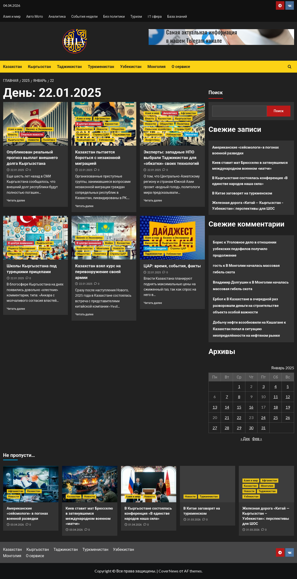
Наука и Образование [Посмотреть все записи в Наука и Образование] (21, 248)
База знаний (177, 16)
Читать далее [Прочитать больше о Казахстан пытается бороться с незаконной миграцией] (84, 206)
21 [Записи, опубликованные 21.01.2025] (227, 417)
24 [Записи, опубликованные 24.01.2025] (263, 417)
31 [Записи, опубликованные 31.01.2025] (263, 427)
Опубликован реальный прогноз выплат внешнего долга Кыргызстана (32, 158)
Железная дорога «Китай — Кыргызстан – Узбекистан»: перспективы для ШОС (247, 205)
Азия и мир (12, 16)
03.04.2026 (17, 524)
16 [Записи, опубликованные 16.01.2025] (251, 407)
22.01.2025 (17, 170)
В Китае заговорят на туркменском (242, 193)
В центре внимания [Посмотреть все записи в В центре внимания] (89, 124)
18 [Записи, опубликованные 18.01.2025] (275, 407)
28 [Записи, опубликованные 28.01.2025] (227, 427)
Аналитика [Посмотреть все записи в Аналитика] (170, 113)
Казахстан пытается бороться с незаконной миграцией (97, 158)
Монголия (156, 66)
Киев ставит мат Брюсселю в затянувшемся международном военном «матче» (250, 165)
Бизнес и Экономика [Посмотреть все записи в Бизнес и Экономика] (39, 129)
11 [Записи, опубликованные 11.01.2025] (275, 396)
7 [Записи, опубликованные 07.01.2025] (227, 396)
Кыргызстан (39, 66)
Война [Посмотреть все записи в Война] (109, 243)
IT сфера (155, 16)
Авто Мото (34, 16)
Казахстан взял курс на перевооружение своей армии (98, 271)
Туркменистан (101, 66)
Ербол (218, 299)
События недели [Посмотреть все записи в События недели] (155, 248)
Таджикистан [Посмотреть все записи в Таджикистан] (121, 134)
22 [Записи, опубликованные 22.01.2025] (239, 417)
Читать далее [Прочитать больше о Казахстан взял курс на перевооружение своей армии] (84, 314)
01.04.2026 (135, 524)
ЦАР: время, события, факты (172, 265)
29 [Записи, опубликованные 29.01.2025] (239, 427)
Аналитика (57, 16)
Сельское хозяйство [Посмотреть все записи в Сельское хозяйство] (158, 129)
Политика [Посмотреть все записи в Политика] (49, 140)
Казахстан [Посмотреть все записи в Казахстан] (111, 124)
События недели (84, 16)
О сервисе (181, 66)
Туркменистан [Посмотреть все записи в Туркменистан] (86, 140)
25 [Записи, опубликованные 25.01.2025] (275, 417)
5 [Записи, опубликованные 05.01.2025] (288, 386)
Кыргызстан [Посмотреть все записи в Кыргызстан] (16, 140)
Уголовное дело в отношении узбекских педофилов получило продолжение (244, 248)
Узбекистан (130, 66)
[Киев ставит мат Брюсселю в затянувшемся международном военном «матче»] (89, 484)
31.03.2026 (194, 519)
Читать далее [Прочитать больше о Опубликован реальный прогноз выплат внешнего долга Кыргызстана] (16, 200)
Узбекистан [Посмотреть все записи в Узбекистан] (106, 140)
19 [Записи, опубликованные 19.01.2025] (288, 407)
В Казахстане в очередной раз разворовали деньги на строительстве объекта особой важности (246, 305)
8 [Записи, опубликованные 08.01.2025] (239, 396)
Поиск (216, 92)
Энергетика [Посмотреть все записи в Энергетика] (152, 140)
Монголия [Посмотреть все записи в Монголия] (102, 248)
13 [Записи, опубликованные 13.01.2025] (215, 407)
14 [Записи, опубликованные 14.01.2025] (227, 407)
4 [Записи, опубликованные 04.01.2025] (275, 386)
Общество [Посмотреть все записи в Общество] (117, 129)
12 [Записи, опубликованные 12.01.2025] (288, 396)
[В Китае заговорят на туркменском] (207, 484)
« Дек (245, 438)
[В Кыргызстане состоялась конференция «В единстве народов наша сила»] (148, 484)
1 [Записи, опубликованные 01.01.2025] (239, 386)
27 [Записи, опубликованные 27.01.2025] (215, 427)
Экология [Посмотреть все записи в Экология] (191, 134)
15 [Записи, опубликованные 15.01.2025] (239, 407)
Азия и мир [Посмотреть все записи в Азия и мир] (15, 129)
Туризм (136, 16)
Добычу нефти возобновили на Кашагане (248, 322)
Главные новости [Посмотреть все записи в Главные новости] (32, 134)
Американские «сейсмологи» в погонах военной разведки (245, 150)
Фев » (257, 438)
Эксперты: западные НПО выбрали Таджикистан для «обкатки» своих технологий (171, 158)
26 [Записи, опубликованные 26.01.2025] (288, 417)
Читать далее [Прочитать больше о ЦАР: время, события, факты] (153, 303)
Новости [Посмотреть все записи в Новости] (33, 140)
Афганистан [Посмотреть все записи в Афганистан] (102, 118)
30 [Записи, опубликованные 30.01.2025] (251, 427)
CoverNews (168, 571)
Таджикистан (69, 66)
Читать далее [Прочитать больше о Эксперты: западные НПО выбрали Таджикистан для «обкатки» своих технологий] (153, 200)
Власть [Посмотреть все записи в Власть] (12, 134)
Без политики (114, 16)
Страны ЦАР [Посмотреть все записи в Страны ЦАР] (101, 134)
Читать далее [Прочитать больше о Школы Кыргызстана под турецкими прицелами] (16, 308)
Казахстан (12, 66)
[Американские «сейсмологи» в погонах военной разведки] (30, 484)
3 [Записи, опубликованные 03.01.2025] (263, 386)
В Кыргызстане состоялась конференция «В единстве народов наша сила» (250, 181)
